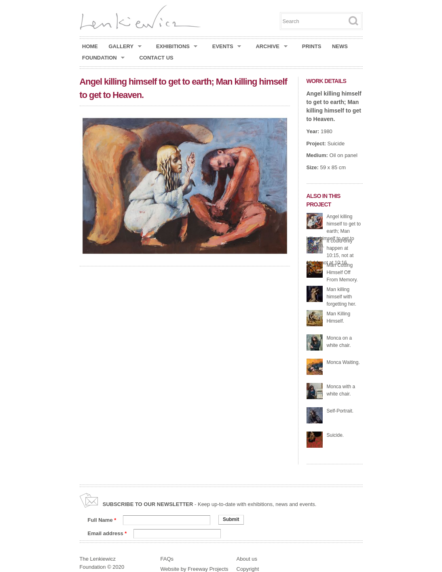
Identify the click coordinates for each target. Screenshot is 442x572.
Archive (271, 46)
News (340, 46)
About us (247, 559)
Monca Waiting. (343, 362)
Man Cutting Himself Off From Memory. (342, 272)
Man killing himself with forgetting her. (341, 297)
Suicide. (335, 435)
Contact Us (156, 58)
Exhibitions (177, 46)
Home (90, 46)
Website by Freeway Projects (194, 569)
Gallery (125, 46)
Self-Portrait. (340, 411)
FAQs (167, 559)
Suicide (336, 143)
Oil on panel (343, 155)
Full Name (102, 520)
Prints (311, 46)
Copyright (248, 569)
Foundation (103, 58)
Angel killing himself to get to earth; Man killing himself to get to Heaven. (334, 231)
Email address (107, 533)
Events (226, 46)
